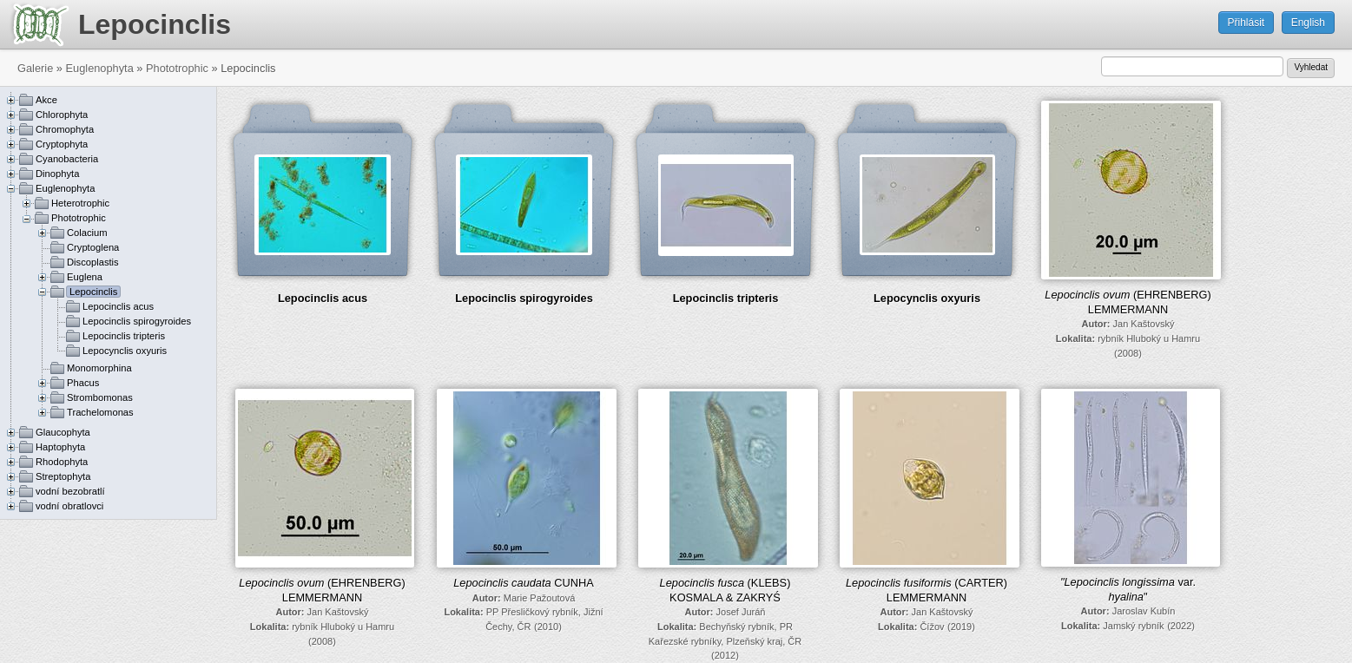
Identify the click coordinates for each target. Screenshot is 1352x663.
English (1308, 22)
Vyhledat (1311, 67)
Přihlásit (1246, 22)
